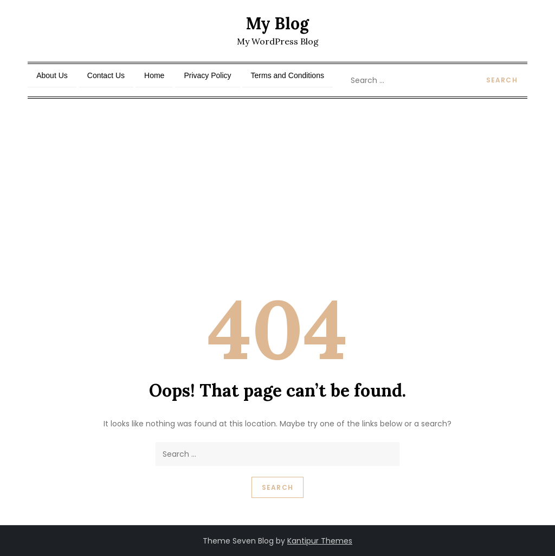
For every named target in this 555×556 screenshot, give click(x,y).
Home (154, 75)
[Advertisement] (277, 180)
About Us (52, 75)
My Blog (277, 23)
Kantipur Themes (319, 540)
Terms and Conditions (287, 75)
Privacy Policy (207, 75)
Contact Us (106, 75)
